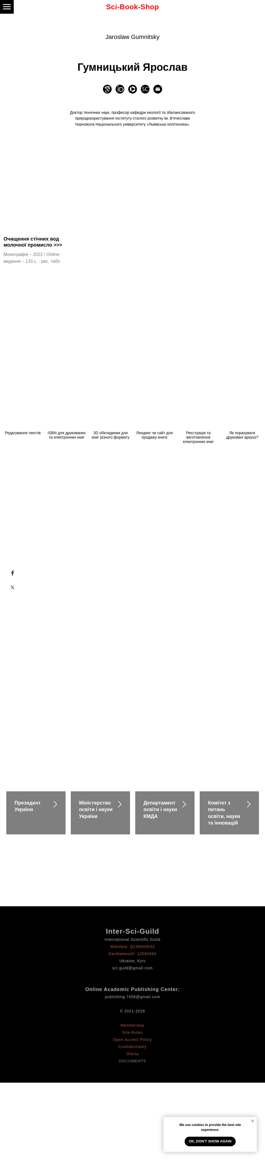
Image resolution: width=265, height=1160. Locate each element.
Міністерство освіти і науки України (96, 809)
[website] (107, 89)
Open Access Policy (132, 1039)
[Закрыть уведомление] (252, 1121)
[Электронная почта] (157, 89)
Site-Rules (132, 1032)
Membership (132, 1025)
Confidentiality (133, 1047)
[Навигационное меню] (7, 7)
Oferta (132, 1054)
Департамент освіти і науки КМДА (160, 809)
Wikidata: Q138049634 (132, 946)
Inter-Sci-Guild (132, 931)
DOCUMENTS (132, 1061)
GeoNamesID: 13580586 (133, 954)
